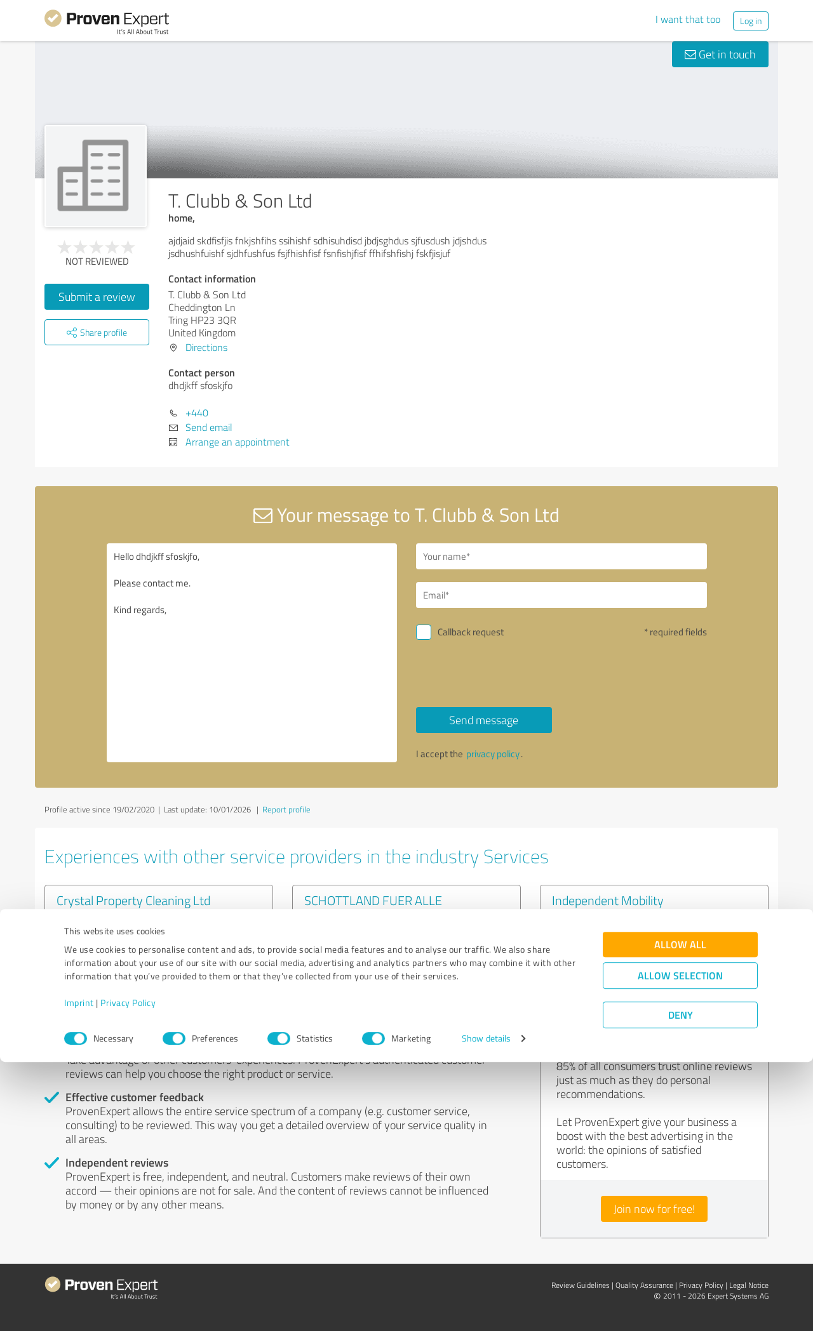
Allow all (680, 1213)
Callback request (471, 632)
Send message (483, 719)
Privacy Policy (128, 1272)
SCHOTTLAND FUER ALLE (373, 900)
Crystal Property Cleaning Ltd (133, 900)
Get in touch (720, 54)
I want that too (687, 19)
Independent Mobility (608, 900)
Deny (680, 1283)
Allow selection (680, 1244)
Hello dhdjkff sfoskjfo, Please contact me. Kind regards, (252, 652)
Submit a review (96, 296)
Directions (206, 347)
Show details (486, 1307)
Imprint (79, 1272)
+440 (196, 413)
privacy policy (493, 753)
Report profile (286, 809)
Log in (751, 21)
